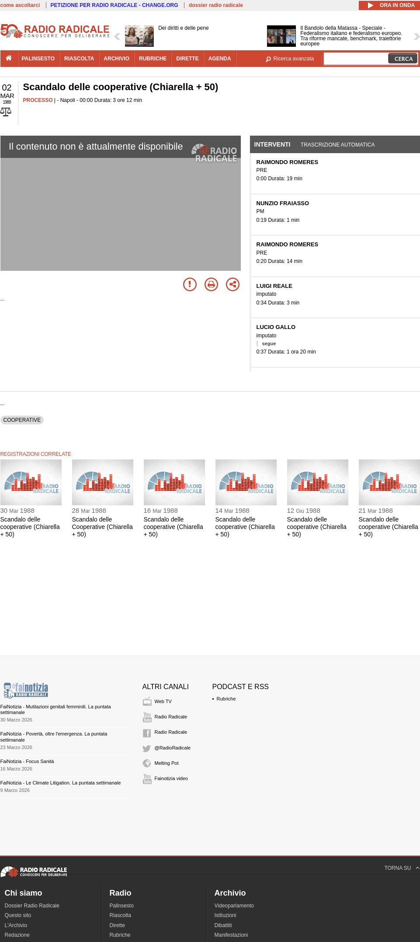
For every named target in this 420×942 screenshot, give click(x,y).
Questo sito (18, 915)
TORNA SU (397, 868)
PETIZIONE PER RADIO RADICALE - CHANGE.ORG (114, 5)
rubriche (153, 59)
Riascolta (120, 915)
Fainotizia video (171, 778)
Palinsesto (122, 906)
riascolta (79, 59)
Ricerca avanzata (294, 59)
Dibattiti (223, 925)
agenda (219, 59)
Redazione (17, 935)
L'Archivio (16, 925)
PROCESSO (38, 100)
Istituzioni (225, 915)
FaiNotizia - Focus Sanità (27, 761)
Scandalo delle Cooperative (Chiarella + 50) (102, 527)
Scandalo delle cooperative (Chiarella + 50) (30, 527)
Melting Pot (167, 763)
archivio (116, 59)
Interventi (272, 144)
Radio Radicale (171, 716)
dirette (187, 59)
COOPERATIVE (22, 420)
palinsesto (38, 59)
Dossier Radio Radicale (32, 906)
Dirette (117, 925)
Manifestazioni (231, 935)
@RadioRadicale (173, 747)
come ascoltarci (20, 5)
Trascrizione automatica (338, 145)
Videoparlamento (234, 906)
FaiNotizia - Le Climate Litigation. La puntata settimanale (60, 782)
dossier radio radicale (216, 5)
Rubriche (226, 698)
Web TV (163, 701)
